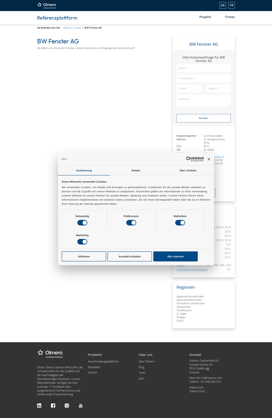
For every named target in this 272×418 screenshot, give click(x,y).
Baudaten (94, 367)
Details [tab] (136, 180)
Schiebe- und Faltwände (190, 257)
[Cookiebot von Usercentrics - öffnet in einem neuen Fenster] (188, 168)
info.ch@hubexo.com (209, 378)
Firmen (230, 17)
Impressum (196, 387)
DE (223, 5)
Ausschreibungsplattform (103, 361)
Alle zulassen (186, 246)
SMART (92, 373)
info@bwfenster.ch (214, 156)
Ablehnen (86, 246)
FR (231, 5)
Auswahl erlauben (136, 246)
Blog (141, 367)
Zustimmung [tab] (84, 180)
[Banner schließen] (209, 168)
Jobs (141, 378)
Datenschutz (197, 391)
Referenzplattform (57, 18)
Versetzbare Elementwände (192, 269)
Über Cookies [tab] (188, 180)
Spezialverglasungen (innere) (188, 263)
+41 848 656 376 (210, 382)
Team (142, 373)
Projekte (205, 17)
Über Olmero (147, 361)
